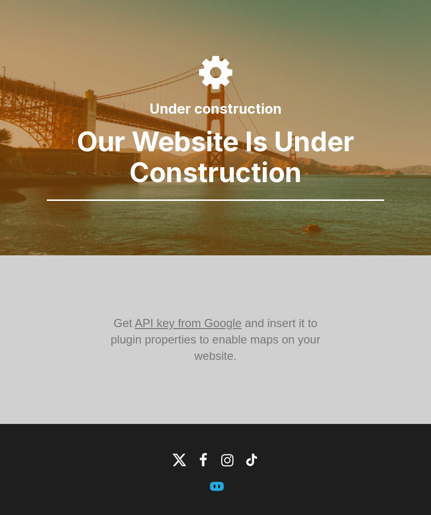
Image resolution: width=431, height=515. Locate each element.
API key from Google (188, 323)
